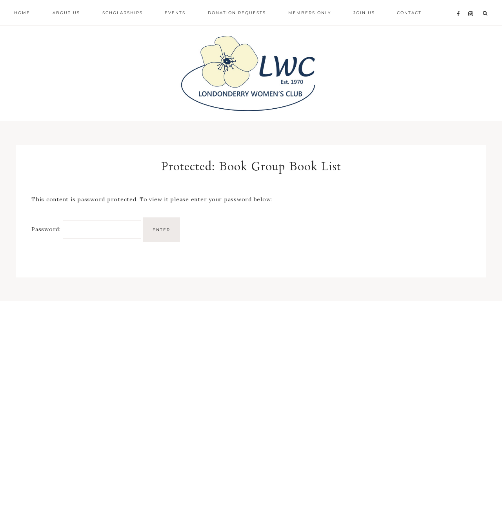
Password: (86, 231)
